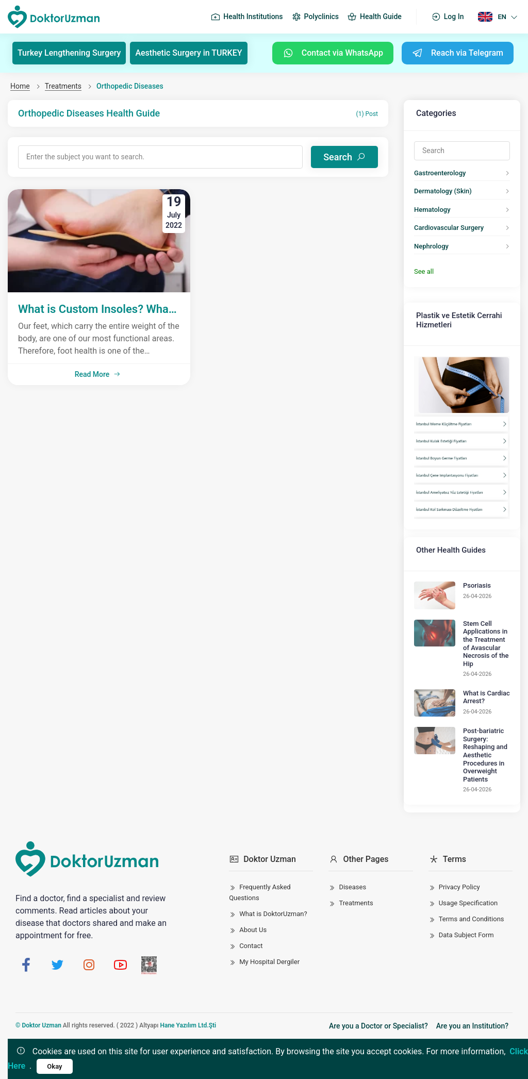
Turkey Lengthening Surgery (69, 53)
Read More (98, 374)
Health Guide (374, 17)
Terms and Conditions (471, 919)
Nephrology (431, 246)
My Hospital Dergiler (269, 962)
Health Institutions (246, 17)
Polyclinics (315, 17)
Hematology (432, 209)
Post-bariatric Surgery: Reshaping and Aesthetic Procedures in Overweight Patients (485, 755)
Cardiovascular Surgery (449, 227)
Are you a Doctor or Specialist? (378, 1026)
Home (20, 86)
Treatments (63, 86)
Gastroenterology (440, 173)
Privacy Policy (459, 887)
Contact (250, 946)
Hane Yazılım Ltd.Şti (188, 1025)
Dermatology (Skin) (443, 191)
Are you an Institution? (472, 1026)
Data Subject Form (466, 935)
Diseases (352, 887)
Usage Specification (468, 903)
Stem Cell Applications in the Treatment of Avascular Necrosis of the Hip (485, 644)
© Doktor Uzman (38, 1025)
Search (344, 157)
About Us (253, 930)
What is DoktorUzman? (273, 914)
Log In (447, 17)
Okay (54, 1066)
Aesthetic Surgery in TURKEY (188, 53)
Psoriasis (477, 585)
